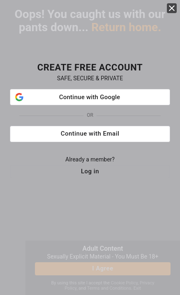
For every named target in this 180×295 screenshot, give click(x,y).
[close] (172, 8)
